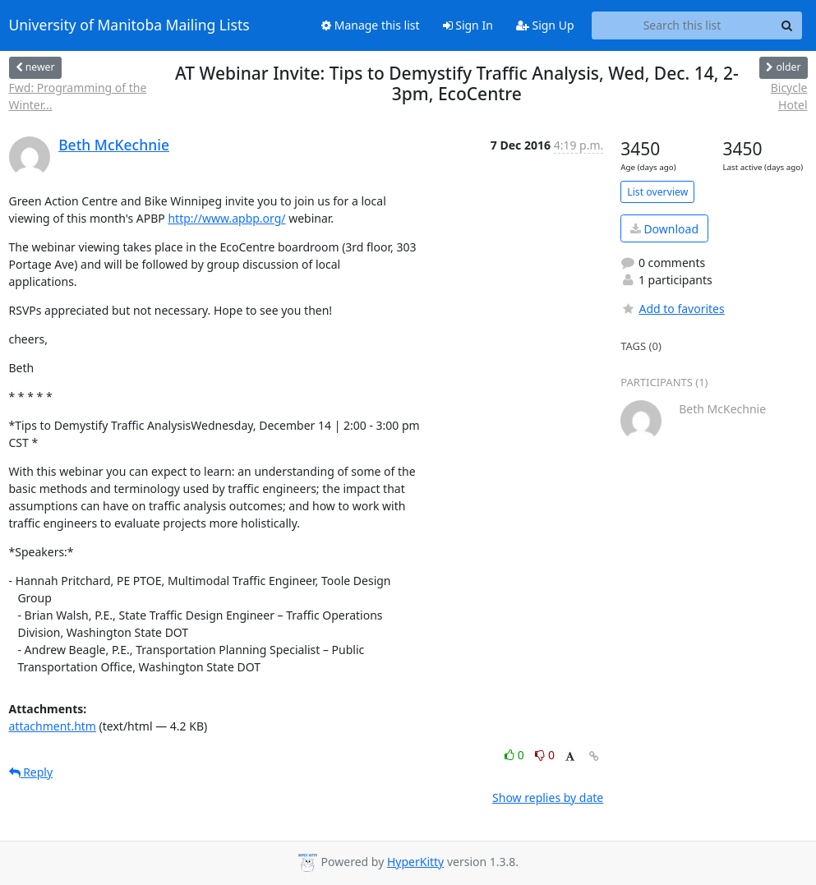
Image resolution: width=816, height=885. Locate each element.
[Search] (787, 25)
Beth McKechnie (113, 144)
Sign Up (545, 25)
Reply (31, 772)
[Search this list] (682, 25)
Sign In (468, 25)
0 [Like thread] (516, 755)
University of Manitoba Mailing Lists (129, 25)
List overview (657, 192)
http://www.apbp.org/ (226, 218)
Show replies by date (547, 797)
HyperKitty (415, 861)
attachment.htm (52, 726)
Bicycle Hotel (789, 96)
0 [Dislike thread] (545, 755)
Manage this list (370, 25)
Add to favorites (672, 308)
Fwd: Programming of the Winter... (78, 96)
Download (664, 229)
